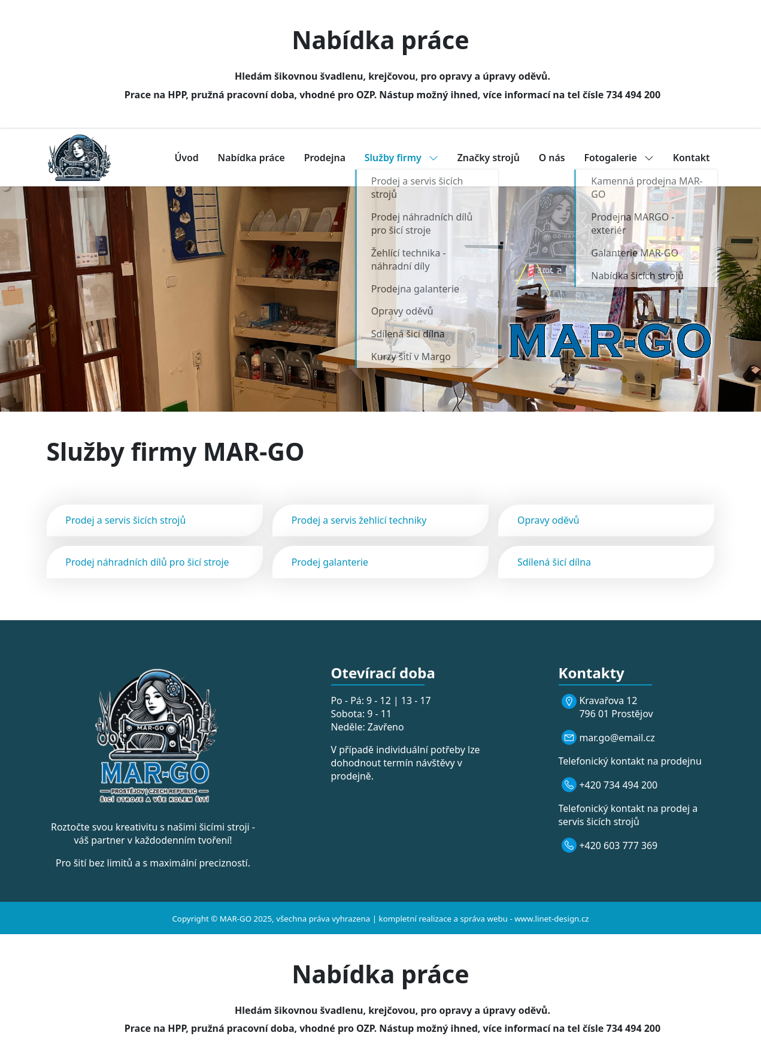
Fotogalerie (619, 157)
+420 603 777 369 (619, 845)
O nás (552, 157)
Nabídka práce (251, 157)
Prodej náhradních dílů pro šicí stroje (147, 562)
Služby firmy (401, 157)
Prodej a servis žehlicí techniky (359, 520)
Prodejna (324, 157)
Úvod (186, 157)
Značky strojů (488, 157)
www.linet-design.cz (551, 918)
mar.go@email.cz (617, 737)
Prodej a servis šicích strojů (125, 520)
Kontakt (691, 157)
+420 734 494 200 (619, 785)
